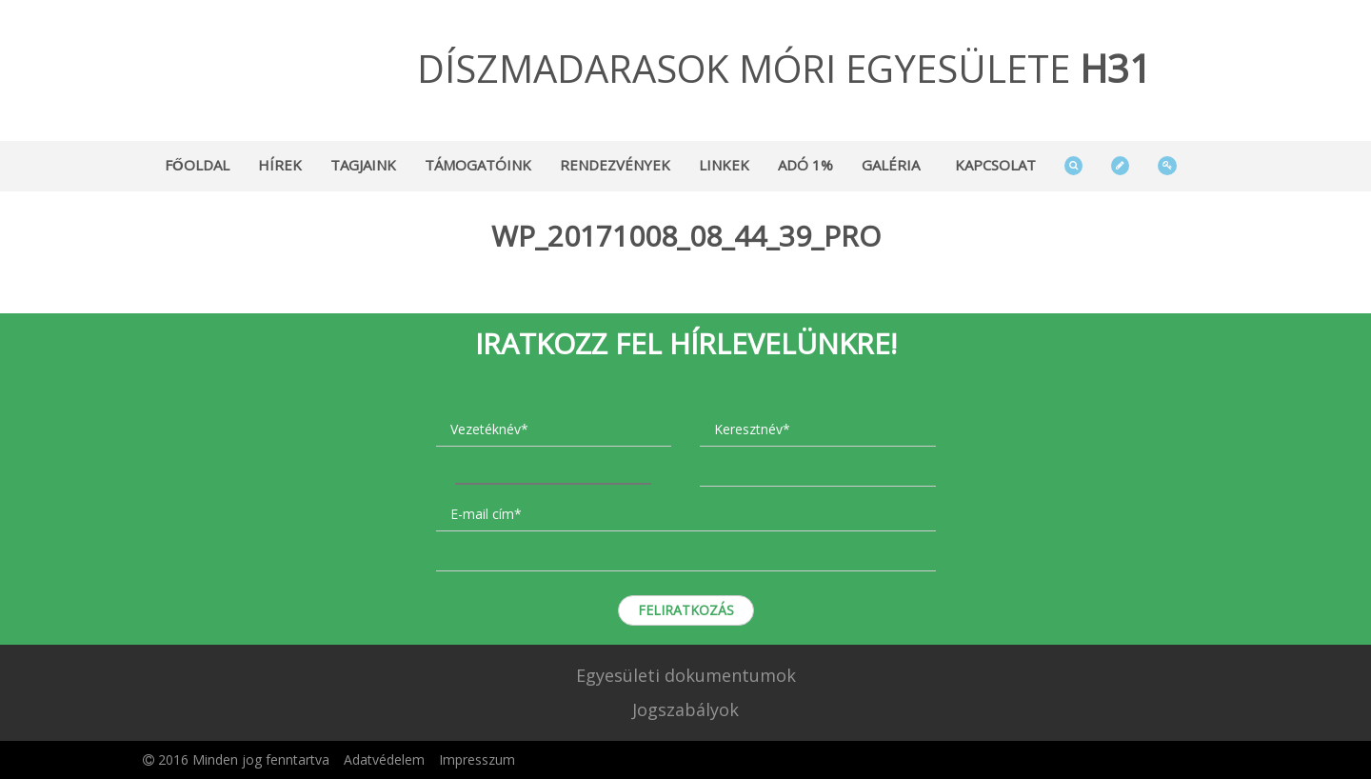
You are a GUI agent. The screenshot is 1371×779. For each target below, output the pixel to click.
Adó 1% (805, 164)
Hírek (280, 164)
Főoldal (197, 164)
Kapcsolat (995, 164)
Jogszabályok (685, 709)
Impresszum (477, 759)
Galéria (891, 164)
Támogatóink (478, 164)
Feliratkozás (686, 610)
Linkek (724, 164)
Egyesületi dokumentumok (686, 675)
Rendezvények (615, 164)
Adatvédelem (384, 759)
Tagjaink (363, 164)
